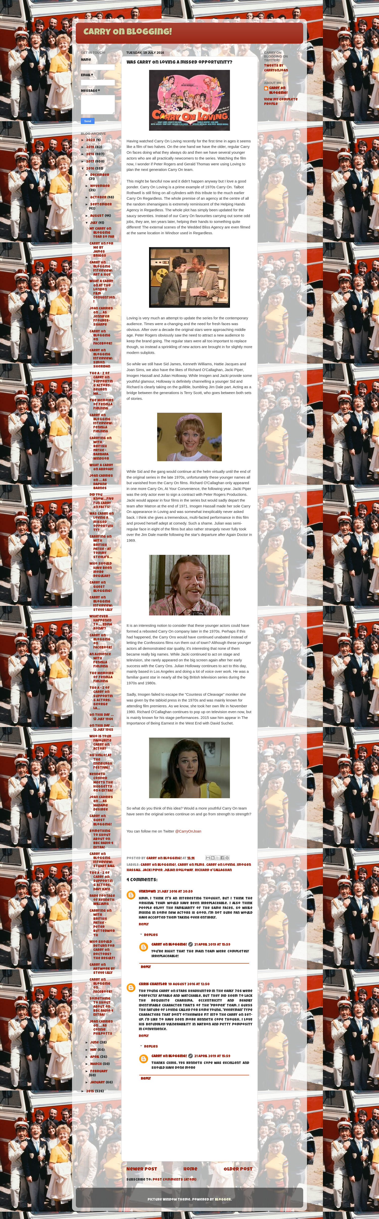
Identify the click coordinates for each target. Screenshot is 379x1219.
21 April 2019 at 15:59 (212, 945)
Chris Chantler (153, 984)
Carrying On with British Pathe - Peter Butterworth (102, 923)
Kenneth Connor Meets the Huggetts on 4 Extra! (101, 783)
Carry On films (191, 865)
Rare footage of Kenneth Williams (102, 900)
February (99, 1071)
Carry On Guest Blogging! (100, 587)
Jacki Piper (152, 870)
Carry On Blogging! (127, 32)
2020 (91, 140)
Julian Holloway (178, 870)
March (96, 1064)
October (98, 197)
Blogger (223, 1200)
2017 (90, 162)
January (98, 1082)
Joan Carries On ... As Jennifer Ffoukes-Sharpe (101, 317)
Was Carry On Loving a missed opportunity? (101, 522)
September (101, 204)
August (97, 216)
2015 (90, 1091)
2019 (90, 147)
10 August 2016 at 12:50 (189, 984)
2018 (90, 154)
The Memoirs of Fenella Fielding (101, 404)
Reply (144, 924)
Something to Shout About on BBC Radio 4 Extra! (101, 839)
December (99, 175)
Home (190, 1169)
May (94, 1050)
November (100, 186)
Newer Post (141, 1169)
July (94, 223)
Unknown (147, 892)
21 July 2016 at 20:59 (175, 892)
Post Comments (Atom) (174, 1180)
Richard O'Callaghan (213, 870)
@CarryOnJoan (188, 831)
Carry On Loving (220, 865)
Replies (151, 935)
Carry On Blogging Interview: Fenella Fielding (101, 424)
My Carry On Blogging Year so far (101, 233)
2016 (90, 169)
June (95, 1043)
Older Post (238, 1169)
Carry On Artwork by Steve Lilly (102, 969)
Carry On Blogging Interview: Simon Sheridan (101, 359)
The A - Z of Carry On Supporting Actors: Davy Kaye (101, 881)
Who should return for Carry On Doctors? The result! (102, 950)
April (95, 1057)
